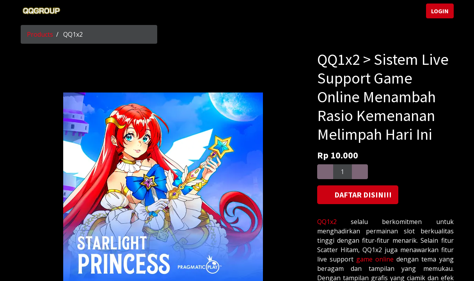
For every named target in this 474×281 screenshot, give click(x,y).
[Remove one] (325, 171)
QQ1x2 (327, 221)
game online (375, 259)
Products (40, 34)
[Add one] (360, 171)
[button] (357, 194)
